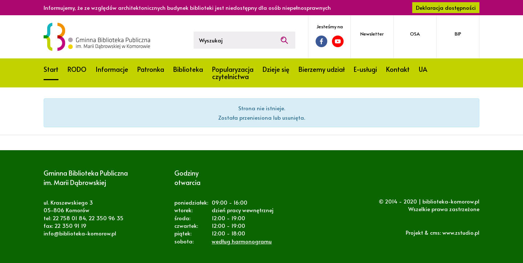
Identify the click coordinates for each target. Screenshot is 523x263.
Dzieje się (276, 69)
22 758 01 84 (69, 218)
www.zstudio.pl (460, 232)
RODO (77, 69)
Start (51, 69)
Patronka (150, 69)
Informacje (112, 69)
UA (423, 69)
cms (435, 232)
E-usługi (365, 69)
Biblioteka (188, 69)
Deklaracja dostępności (446, 7)
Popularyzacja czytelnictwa (233, 73)
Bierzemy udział (322, 69)
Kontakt (398, 69)
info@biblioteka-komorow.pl (80, 233)
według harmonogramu (242, 241)
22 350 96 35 (106, 218)
